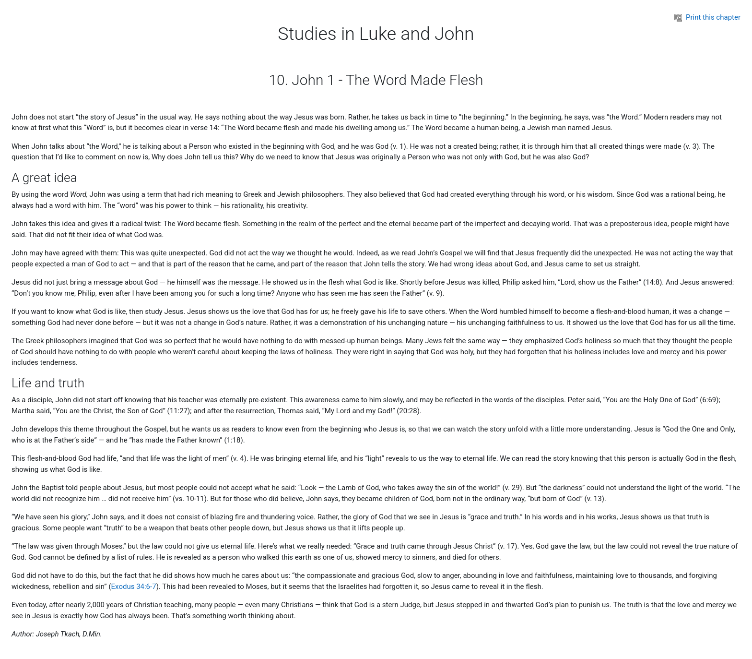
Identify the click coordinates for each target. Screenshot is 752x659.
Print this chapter (707, 17)
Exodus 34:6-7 (133, 586)
